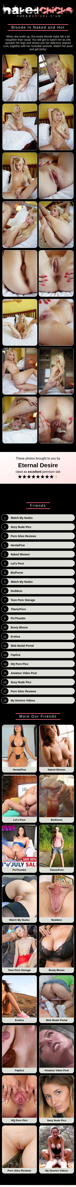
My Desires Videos (56, 1149)
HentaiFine (19, 748)
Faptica (19, 1048)
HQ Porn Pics (19, 1098)
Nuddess (56, 898)
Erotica (19, 998)
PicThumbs (19, 848)
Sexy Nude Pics (56, 1098)
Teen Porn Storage (19, 948)
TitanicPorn (56, 848)
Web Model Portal (56, 998)
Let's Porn (19, 798)
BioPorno (56, 798)
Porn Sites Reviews (19, 1149)
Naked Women (56, 748)
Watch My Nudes (19, 898)
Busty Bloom (56, 948)
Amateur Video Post (56, 1048)
